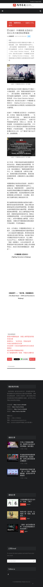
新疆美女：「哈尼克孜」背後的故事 (19, 341)
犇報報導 (11, 36)
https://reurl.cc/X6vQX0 (20, 405)
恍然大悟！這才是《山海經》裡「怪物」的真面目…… (27, 514)
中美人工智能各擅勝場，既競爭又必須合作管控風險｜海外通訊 (27, 444)
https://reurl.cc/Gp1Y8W (18, 411)
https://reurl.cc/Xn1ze (18, 407)
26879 (26, 531)
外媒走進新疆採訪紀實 (14, 343)
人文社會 (23, 504)
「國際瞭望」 (17, 23)
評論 (22, 531)
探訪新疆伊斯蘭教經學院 (15, 350)
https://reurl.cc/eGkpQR (20, 409)
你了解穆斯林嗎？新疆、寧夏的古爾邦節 (20, 353)
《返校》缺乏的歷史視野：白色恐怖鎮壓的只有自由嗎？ (27, 527)
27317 (28, 518)
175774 (28, 504)
